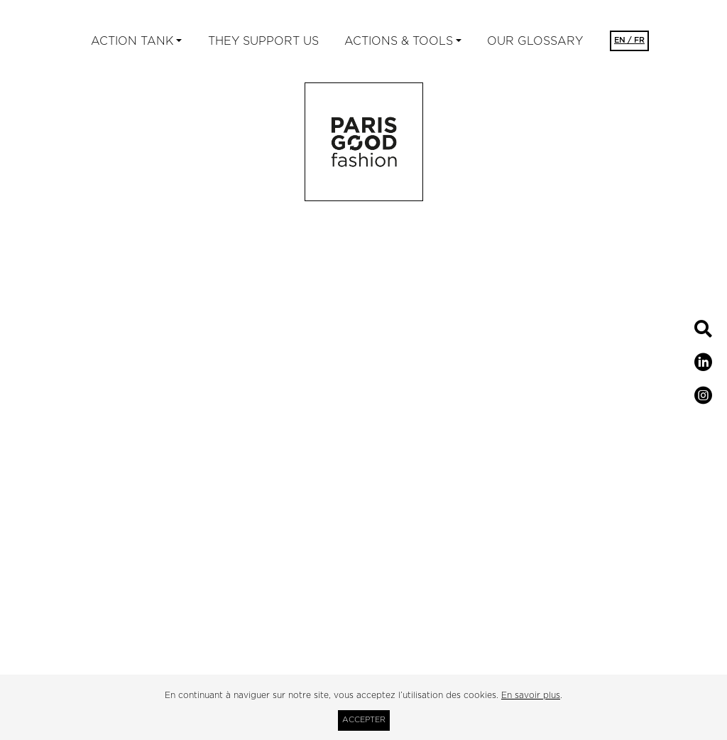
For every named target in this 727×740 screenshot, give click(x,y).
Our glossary (535, 41)
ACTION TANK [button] (132, 41)
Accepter (364, 720)
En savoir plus (530, 695)
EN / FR (629, 40)
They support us (263, 41)
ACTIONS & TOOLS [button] (398, 41)
